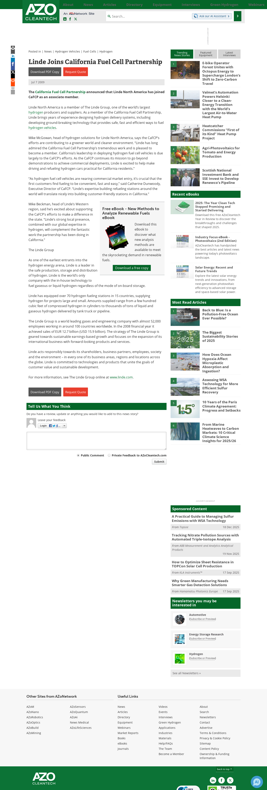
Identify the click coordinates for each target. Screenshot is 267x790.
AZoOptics (33, 699)
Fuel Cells (89, 51)
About (204, 684)
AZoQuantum (79, 689)
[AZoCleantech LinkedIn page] (64, 19)
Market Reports (128, 710)
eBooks (122, 720)
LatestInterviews (229, 54)
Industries (165, 710)
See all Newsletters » (187, 650)
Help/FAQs (166, 720)
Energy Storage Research (206, 611)
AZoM (30, 684)
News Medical (79, 699)
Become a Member (171, 731)
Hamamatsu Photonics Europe (198, 568)
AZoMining (33, 710)
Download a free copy (131, 268)
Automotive (197, 592)
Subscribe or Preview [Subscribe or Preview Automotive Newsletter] (202, 596)
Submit (159, 461)
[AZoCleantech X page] (230, 757)
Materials (165, 715)
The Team (165, 726)
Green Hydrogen (170, 699)
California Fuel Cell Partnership (60, 92)
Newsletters (208, 694)
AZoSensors (78, 684)
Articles (123, 689)
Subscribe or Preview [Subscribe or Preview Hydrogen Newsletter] (202, 635)
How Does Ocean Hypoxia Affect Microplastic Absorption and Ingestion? (220, 346)
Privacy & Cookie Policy (215, 715)
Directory (124, 694)
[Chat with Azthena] (257, 782)
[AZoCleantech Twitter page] (75, 19)
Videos (163, 684)
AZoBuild (32, 705)
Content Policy (209, 726)
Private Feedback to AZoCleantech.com (139, 455)
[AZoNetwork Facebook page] (70, 19)
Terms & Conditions (213, 710)
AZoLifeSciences (81, 705)
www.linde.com (121, 377)
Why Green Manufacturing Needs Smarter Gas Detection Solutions (204, 560)
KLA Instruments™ (190, 550)
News (48, 51)
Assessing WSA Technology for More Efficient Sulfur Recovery (221, 367)
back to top (224, 746)
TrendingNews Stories (182, 54)
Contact (205, 699)
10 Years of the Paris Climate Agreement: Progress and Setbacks (219, 389)
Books (122, 715)
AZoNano (32, 689)
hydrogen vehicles (42, 127)
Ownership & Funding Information (214, 733)
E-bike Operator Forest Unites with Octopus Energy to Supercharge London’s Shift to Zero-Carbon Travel (219, 70)
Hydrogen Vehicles (67, 51)
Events (163, 689)
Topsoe (183, 507)
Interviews (166, 694)
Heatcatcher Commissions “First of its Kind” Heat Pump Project (221, 115)
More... (236, 4)
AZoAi (74, 694)
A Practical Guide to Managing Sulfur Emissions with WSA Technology (200, 499)
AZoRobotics (34, 694)
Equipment (125, 699)
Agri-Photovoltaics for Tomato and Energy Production (218, 138)
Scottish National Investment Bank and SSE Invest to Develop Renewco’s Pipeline (218, 162)
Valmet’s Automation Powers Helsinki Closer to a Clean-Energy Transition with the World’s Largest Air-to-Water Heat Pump (219, 95)
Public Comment (92, 455)
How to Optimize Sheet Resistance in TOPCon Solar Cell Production (200, 542)
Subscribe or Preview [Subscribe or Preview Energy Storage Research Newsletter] (202, 615)
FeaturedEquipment (205, 54)
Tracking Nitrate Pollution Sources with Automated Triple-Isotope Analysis (202, 516)
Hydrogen (106, 51)
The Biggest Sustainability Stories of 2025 (220, 322)
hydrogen (35, 112)
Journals (123, 726)
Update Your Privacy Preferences (57, 785)
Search (204, 689)
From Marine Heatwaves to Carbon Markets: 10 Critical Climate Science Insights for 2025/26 (221, 413)
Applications (167, 705)
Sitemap (205, 720)
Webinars (124, 705)
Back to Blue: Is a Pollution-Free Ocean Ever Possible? (218, 300)
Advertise (206, 705)
